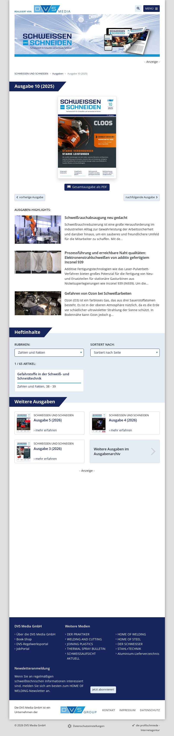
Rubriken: (22, 344)
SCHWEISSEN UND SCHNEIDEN (31, 73)
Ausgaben (57, 73)
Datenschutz (150, 710)
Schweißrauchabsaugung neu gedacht (96, 217)
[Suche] (138, 8)
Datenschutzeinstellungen (88, 726)
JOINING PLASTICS (80, 644)
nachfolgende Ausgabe (142, 197)
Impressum (127, 710)
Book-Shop (24, 639)
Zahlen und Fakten (30, 386)
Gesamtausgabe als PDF (87, 187)
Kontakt (108, 710)
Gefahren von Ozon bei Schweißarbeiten (98, 293)
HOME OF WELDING (132, 634)
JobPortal (22, 649)
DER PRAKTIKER (78, 634)
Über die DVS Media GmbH (35, 634)
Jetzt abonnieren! (103, 689)
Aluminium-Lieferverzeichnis (138, 654)
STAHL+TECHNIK (129, 649)
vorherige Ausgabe (29, 197)
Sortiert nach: (102, 344)
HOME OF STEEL (129, 639)
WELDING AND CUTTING (84, 639)
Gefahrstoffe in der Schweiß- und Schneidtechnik (43, 376)
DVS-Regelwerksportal (32, 644)
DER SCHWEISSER (130, 644)
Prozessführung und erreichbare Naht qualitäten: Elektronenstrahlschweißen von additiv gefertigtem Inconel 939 (107, 257)
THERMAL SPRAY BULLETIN (86, 649)
